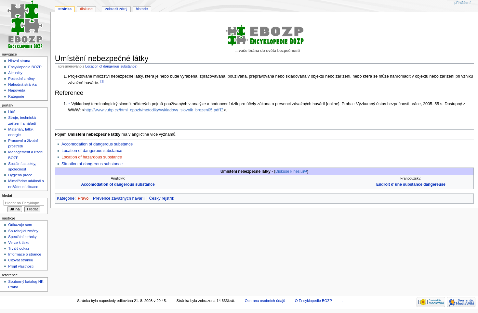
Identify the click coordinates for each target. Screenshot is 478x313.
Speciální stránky (22, 237)
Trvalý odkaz (18, 248)
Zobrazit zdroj (116, 9)
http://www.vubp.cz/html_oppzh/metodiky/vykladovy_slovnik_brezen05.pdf (151, 110)
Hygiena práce (20, 175)
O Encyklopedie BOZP (313, 301)
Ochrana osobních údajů (265, 301)
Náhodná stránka (22, 84)
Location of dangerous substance (110, 66)
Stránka (65, 9)
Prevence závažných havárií (119, 198)
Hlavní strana (19, 61)
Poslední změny (21, 79)
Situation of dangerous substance (92, 164)
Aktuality (15, 73)
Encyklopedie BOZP (25, 67)
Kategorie (65, 198)
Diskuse (86, 9)
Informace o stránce (24, 254)
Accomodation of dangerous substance (97, 144)
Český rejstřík (161, 198)
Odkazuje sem (20, 225)
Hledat (7, 195)
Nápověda (16, 90)
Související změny (23, 231)
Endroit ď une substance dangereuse (410, 184)
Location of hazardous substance (91, 157)
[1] (102, 81)
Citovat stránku (20, 260)
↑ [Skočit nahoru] (69, 104)
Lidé (11, 112)
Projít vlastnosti (20, 266)
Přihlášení (462, 3)
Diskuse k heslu (289, 171)
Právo (83, 198)
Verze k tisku (18, 242)
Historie (142, 9)
